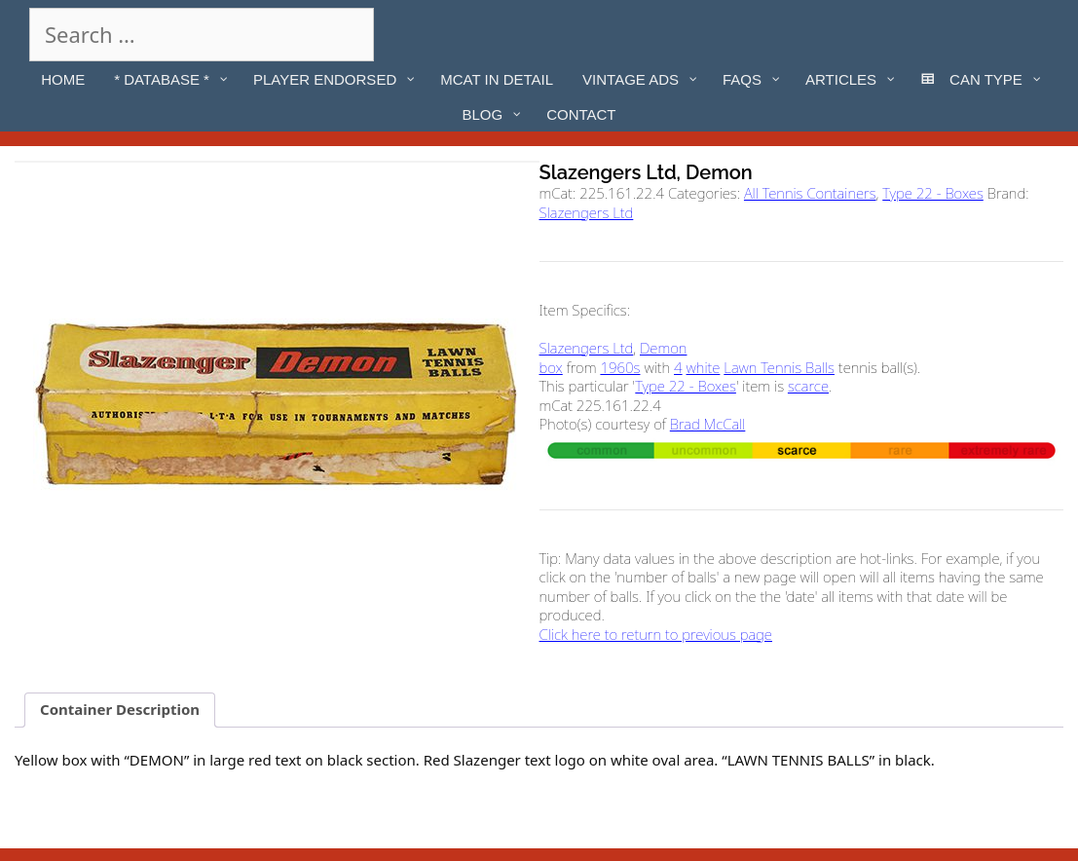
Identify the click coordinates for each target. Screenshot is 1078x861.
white (704, 367)
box (551, 367)
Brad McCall (708, 423)
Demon (663, 347)
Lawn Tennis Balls (779, 367)
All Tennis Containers (810, 193)
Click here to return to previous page (655, 634)
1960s (620, 367)
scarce (808, 385)
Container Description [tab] (120, 709)
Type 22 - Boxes (933, 193)
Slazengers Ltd (586, 212)
